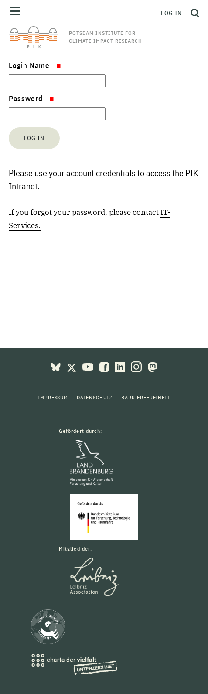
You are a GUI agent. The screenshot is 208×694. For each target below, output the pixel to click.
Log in (171, 13)
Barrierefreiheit (145, 397)
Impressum (53, 397)
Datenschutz (95, 397)
